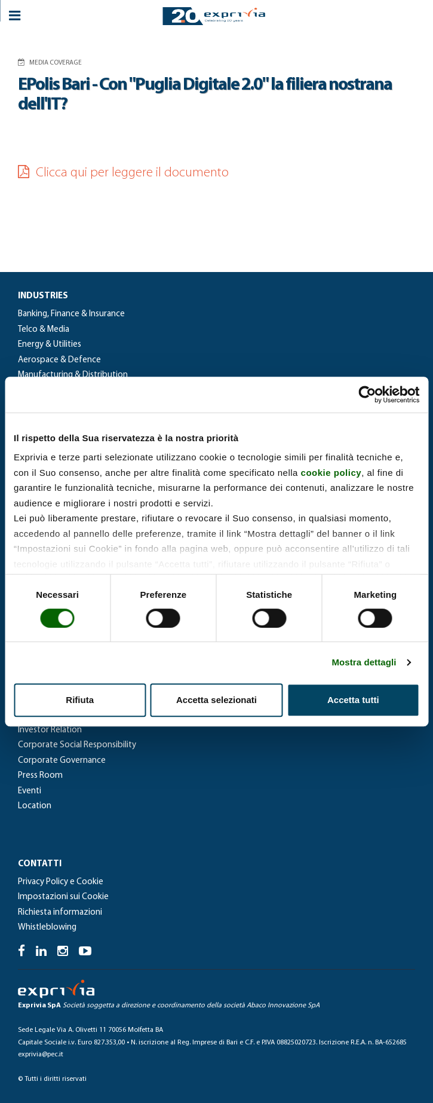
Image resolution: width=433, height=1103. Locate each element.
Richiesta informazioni (60, 912)
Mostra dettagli (363, 662)
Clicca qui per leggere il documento (123, 173)
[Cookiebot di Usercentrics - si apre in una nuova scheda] (367, 395)
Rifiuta (80, 700)
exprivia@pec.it (40, 1054)
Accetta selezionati (216, 700)
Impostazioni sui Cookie (63, 897)
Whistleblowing (47, 927)
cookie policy (331, 473)
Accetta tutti (353, 700)
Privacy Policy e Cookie (60, 882)
